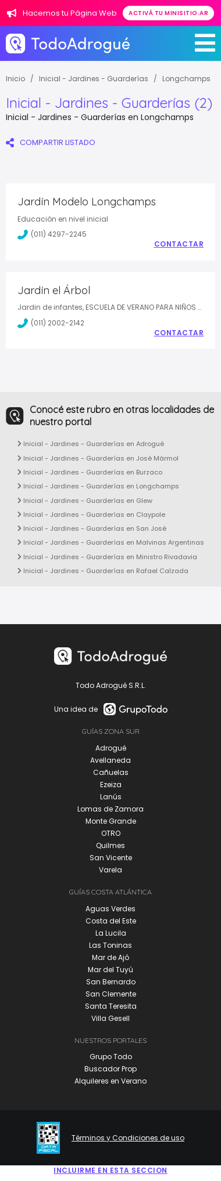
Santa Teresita (111, 1006)
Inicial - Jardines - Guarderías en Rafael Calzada (102, 570)
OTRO (110, 833)
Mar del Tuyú (110, 969)
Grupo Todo (111, 1057)
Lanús (111, 797)
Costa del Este (110, 921)
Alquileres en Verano (110, 1081)
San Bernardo (111, 982)
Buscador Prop (110, 1069)
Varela (110, 870)
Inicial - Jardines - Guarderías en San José (91, 528)
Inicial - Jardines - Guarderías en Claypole (91, 514)
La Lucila (110, 933)
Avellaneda (110, 760)
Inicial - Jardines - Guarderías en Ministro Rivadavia (107, 556)
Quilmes (110, 845)
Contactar (179, 244)
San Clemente (110, 994)
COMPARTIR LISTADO (50, 142)
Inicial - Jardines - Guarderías (93, 79)
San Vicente (111, 858)
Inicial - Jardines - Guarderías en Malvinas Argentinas (110, 542)
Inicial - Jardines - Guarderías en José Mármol (98, 458)
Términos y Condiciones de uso (128, 1138)
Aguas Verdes (110, 909)
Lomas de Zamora (110, 809)
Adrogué (110, 748)
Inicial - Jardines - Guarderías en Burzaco (89, 472)
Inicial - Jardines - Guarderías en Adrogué (90, 443)
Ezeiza (111, 784)
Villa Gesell (110, 1018)
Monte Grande (110, 821)
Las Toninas (110, 945)
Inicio (15, 79)
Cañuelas (111, 772)
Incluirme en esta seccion (110, 1170)
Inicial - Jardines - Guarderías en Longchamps (98, 486)
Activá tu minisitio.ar (168, 13)
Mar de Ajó (110, 957)
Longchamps (186, 79)
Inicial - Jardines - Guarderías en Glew (84, 500)
